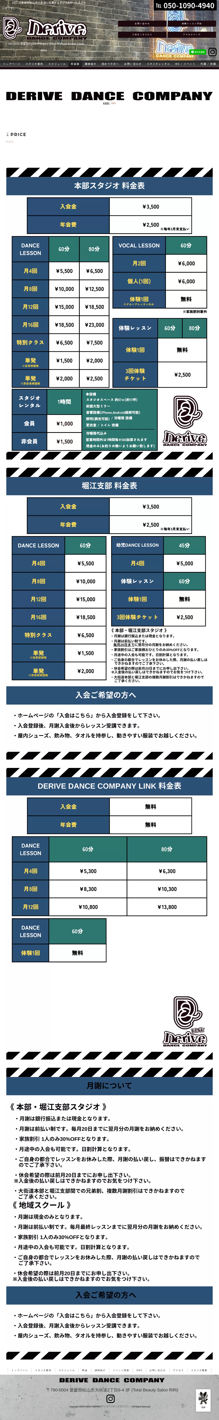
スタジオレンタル (158, 63)
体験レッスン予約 (192, 23)
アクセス (178, 1370)
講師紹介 (90, 63)
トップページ (12, 63)
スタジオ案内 (34, 63)
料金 (85, 1370)
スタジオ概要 (199, 1370)
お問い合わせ (142, 23)
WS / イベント (185, 63)
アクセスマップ (192, 34)
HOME (106, 103)
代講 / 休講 (208, 63)
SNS (139, 1370)
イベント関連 (121, 1370)
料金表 (75, 63)
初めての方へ (110, 63)
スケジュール (57, 63)
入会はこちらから (142, 34)
